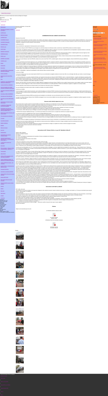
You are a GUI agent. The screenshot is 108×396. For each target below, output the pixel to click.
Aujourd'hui (96, 95)
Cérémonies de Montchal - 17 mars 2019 (100, 48)
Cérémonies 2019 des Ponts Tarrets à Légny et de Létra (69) (100, 45)
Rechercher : (2, 17)
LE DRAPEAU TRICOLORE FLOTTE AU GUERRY (6, 106)
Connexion (3, 198)
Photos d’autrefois (4, 73)
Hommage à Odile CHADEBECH (7, 93)
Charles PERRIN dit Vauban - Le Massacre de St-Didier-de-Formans (7, 160)
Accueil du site (3, 21)
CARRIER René (4, 37)
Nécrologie (3, 145)
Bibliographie (3, 27)
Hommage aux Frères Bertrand (6, 96)
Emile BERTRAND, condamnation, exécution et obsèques (7, 71)
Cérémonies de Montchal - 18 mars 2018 (100, 55)
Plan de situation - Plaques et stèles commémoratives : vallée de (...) (7, 149)
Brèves (2, 63)
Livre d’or (2, 130)
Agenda (2, 186)
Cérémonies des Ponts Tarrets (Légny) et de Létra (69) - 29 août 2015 (100, 68)
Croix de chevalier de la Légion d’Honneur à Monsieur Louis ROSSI (7, 88)
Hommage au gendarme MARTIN (7, 171)
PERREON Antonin (4, 53)
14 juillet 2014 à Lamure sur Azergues (6, 143)
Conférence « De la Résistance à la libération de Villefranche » (7, 82)
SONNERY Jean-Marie (5, 58)
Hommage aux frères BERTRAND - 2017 (7, 99)
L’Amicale (2, 118)
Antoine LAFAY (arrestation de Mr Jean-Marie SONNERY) (7, 157)
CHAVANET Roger (4, 44)
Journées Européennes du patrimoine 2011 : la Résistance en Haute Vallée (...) (7, 139)
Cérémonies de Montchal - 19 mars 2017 (100, 63)
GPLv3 (2, 391)
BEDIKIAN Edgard (4, 35)
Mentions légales (4, 375)
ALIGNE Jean (3, 32)
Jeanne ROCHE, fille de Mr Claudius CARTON (7, 175)
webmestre (18, 30)
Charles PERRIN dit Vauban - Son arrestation (7, 163)
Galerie (2, 188)
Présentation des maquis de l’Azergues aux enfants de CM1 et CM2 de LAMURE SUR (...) (7, 109)
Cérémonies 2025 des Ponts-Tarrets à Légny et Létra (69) (100, 38)
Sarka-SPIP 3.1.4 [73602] (5, 384)
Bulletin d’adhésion (4, 123)
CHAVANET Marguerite (5, 42)
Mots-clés (2, 191)
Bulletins (2, 125)
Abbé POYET (3, 153)
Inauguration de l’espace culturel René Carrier (7, 102)
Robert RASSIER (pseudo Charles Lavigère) (7, 183)
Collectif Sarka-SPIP (4, 388)
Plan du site (3, 378)
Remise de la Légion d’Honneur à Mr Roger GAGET (7, 113)
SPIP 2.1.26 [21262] (4, 381)
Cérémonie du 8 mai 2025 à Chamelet (99, 42)
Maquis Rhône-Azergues (6, 13)
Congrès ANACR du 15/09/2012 (7, 84)
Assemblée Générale (5, 120)
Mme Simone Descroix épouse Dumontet (6, 180)
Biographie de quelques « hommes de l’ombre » (7, 30)
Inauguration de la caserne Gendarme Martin (6, 135)
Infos (1, 79)
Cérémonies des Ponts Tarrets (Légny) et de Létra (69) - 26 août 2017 (100, 58)
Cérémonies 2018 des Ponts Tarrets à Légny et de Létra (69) (100, 52)
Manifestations (3, 132)
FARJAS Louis (3, 46)
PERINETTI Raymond (5, 51)
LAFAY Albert (3, 49)
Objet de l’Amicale (4, 127)
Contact (2, 195)
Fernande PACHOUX (5, 169)
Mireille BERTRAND (4, 177)
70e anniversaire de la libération (7, 116)
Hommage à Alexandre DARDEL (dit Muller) (7, 91)
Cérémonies (3, 24)
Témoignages (3, 151)
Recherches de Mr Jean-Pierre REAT (6, 76)
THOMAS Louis (3, 60)
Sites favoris (3, 193)
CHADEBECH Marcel (5, 39)
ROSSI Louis (3, 56)
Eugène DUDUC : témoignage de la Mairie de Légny (7, 167)
